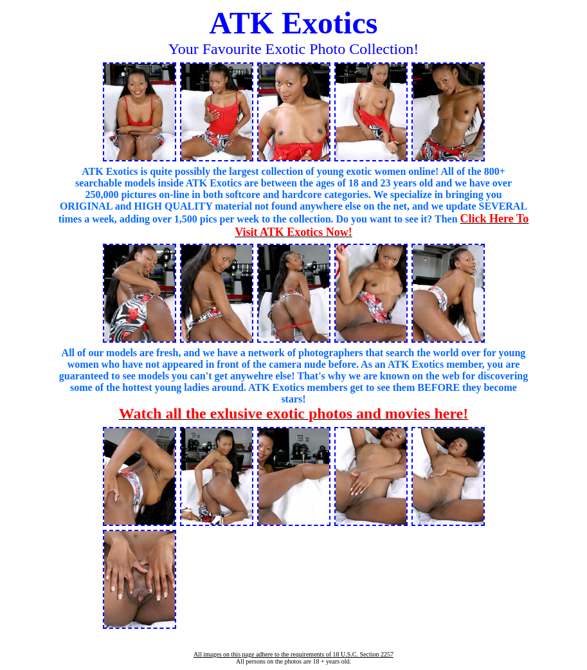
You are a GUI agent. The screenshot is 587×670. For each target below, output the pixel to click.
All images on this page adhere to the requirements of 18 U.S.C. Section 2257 (293, 654)
